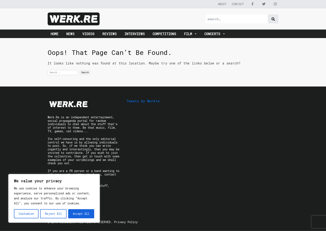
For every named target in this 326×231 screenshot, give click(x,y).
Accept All (81, 214)
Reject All (53, 214)
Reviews (109, 34)
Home (54, 34)
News (70, 34)
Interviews (135, 34)
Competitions (164, 34)
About (222, 4)
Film (189, 34)
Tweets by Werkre (143, 101)
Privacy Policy (126, 222)
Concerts (213, 34)
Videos (88, 34)
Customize (26, 214)
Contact (238, 4)
